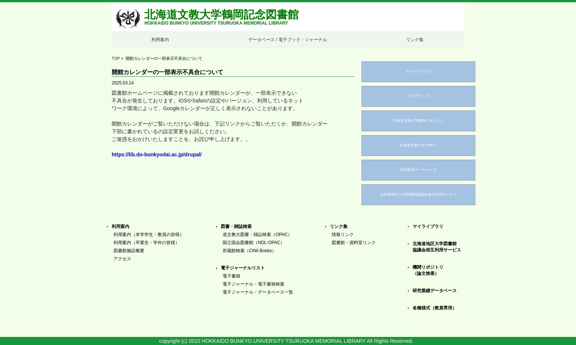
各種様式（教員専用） (435, 307)
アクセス (122, 258)
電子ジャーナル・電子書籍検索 (253, 284)
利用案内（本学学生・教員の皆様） (149, 234)
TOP (116, 58)
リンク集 (415, 39)
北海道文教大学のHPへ (418, 145)
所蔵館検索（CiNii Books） (249, 250)
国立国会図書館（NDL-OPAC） (254, 242)
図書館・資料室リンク (354, 242)
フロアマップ (418, 96)
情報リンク (343, 234)
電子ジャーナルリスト (243, 267)
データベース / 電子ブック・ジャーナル (287, 39)
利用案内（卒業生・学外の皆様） (147, 242)
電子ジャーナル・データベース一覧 (258, 292)
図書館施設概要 (129, 250)
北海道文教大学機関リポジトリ (418, 121)
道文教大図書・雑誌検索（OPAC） (257, 234)
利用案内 (160, 39)
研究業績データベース (418, 170)
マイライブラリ (418, 71)
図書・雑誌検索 (236, 226)
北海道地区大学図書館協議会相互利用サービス (418, 194)
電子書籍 (231, 276)
